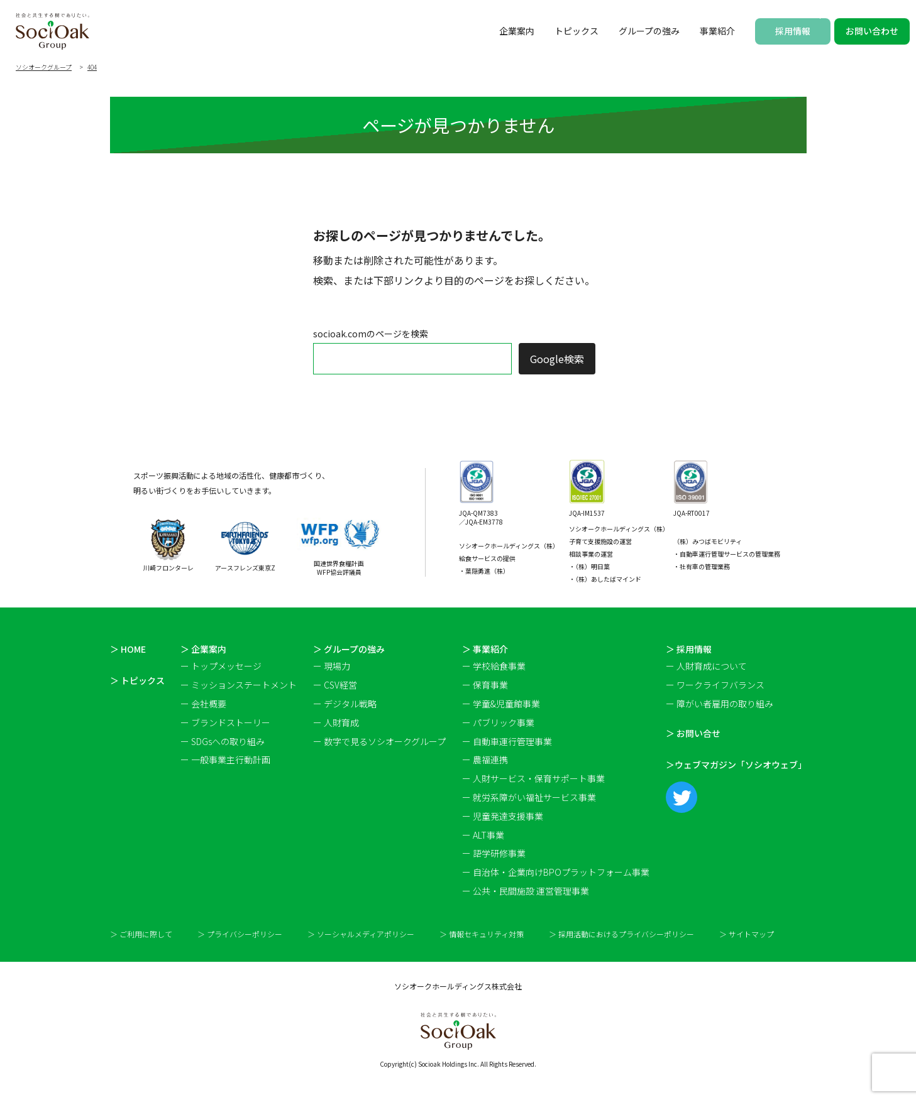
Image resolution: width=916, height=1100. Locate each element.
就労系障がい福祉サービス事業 (534, 797)
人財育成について (711, 666)
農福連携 (490, 759)
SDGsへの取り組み (228, 741)
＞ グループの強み (349, 649)
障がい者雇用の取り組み (724, 703)
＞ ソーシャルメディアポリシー (360, 934)
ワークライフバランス (720, 684)
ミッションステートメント (244, 684)
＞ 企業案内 (203, 649)
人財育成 (341, 722)
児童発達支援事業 (508, 816)
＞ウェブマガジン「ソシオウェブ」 (736, 764)
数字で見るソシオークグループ (385, 741)
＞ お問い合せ (693, 733)
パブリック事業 (503, 722)
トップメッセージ (226, 666)
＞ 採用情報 (689, 649)
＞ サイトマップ (746, 934)
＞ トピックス (137, 680)
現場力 (337, 666)
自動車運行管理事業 (512, 741)
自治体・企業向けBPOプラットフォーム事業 (561, 872)
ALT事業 (488, 835)
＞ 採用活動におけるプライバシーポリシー (621, 934)
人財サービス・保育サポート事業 (539, 778)
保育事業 (490, 684)
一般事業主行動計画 (230, 759)
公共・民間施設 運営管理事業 (531, 891)
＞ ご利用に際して (141, 934)
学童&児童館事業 (506, 703)
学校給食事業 (499, 666)
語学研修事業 (499, 853)
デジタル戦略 (350, 703)
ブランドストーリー (230, 722)
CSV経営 (340, 684)
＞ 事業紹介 (485, 649)
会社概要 (208, 703)
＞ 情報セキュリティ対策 (481, 934)
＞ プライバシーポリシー (239, 934)
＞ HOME (128, 649)
